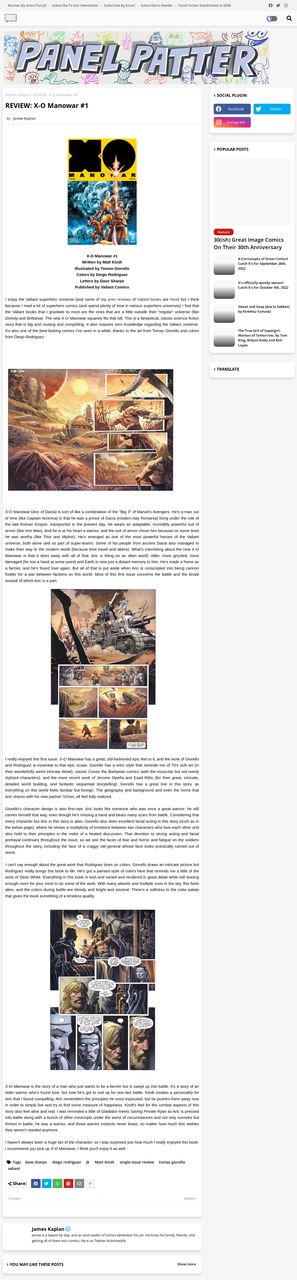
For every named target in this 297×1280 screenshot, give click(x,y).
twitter (276, 108)
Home (10, 94)
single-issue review (137, 1162)
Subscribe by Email (120, 5)
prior (112, 299)
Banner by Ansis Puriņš (27, 5)
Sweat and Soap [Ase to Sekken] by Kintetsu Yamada (264, 309)
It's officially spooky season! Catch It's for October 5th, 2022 (263, 285)
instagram (236, 122)
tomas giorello (172, 1162)
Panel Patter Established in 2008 (204, 5)
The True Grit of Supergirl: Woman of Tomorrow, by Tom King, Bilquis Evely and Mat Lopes (262, 338)
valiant (25, 94)
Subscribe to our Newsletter (75, 5)
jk (87, 1162)
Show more (186, 1264)
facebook (236, 108)
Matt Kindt (104, 1162)
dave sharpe (36, 1162)
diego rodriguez (66, 1162)
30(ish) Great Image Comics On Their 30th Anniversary (249, 243)
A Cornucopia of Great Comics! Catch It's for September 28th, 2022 (263, 263)
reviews (124, 299)
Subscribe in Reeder (157, 5)
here (174, 299)
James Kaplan (48, 1229)
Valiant (144, 299)
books (156, 299)
